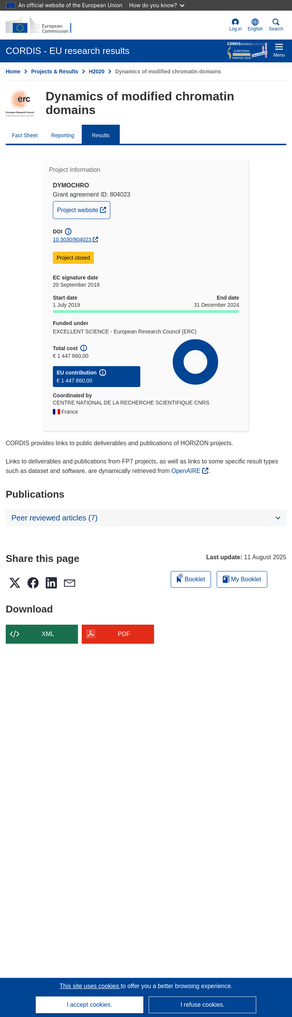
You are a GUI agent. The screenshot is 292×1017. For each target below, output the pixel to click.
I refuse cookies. (202, 1004)
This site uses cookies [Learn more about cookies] (90, 986)
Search (276, 25)
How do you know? (157, 5)
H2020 (97, 71)
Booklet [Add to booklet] (191, 578)
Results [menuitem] (101, 135)
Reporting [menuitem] (63, 135)
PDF (124, 634)
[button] (255, 25)
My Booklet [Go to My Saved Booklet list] (242, 579)
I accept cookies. (89, 1004)
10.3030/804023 (72, 239)
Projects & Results (54, 71)
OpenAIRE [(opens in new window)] (186, 471)
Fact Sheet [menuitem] (25, 135)
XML (48, 634)
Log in (235, 25)
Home (13, 71)
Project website (83, 209)
